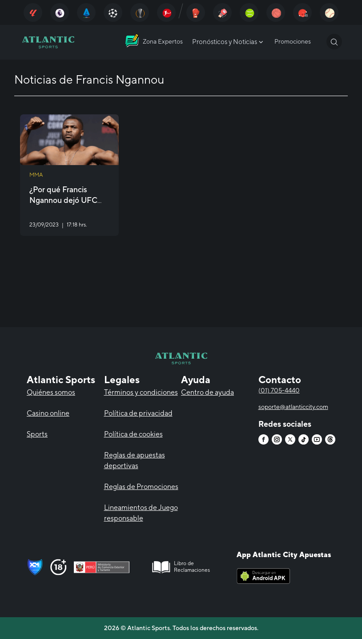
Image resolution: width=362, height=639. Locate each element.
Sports (37, 434)
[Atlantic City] (33, 12)
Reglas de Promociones (141, 486)
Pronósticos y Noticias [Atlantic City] (228, 42)
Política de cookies (133, 434)
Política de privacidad (138, 413)
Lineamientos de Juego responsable (141, 512)
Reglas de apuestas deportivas (134, 460)
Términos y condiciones (141, 392)
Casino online (48, 413)
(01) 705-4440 (279, 390)
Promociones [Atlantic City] (292, 41)
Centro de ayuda (207, 392)
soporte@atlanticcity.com (293, 406)
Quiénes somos (51, 392)
